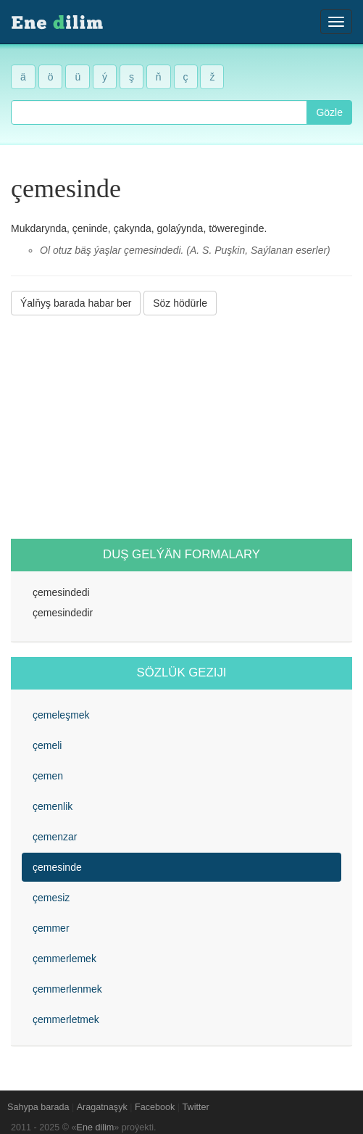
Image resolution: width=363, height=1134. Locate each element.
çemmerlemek (64, 958)
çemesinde (57, 867)
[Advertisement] (181, 427)
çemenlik (52, 806)
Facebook (155, 1107)
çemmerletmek (66, 1019)
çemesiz (51, 897)
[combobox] (159, 112)
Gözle (329, 112)
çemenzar (55, 837)
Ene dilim (95, 1127)
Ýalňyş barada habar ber (75, 303)
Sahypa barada (38, 1107)
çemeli (47, 745)
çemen (48, 776)
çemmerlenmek (67, 989)
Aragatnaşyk (102, 1107)
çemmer (51, 928)
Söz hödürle (180, 303)
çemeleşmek (61, 715)
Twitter (196, 1107)
